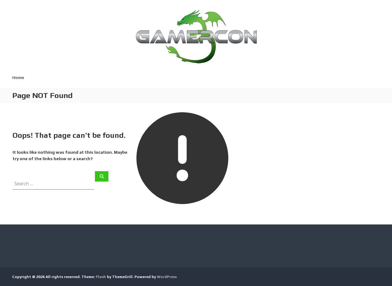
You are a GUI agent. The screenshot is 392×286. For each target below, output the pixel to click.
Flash (101, 277)
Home (18, 77)
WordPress (167, 277)
